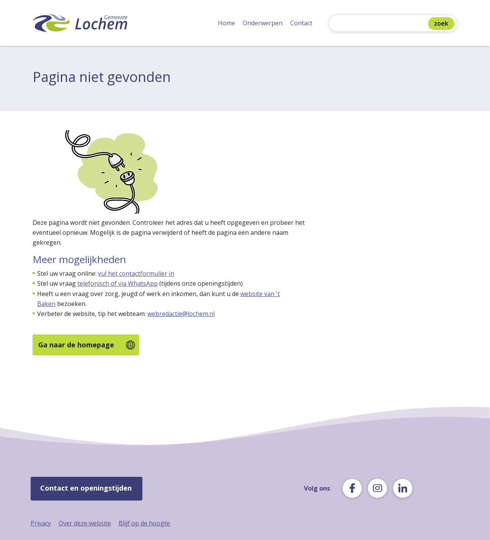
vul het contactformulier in (136, 273)
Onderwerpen (263, 23)
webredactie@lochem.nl (181, 313)
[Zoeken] (380, 24)
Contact (301, 23)
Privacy (41, 523)
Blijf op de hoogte (144, 523)
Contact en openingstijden (86, 488)
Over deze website (85, 523)
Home (226, 23)
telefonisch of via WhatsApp (117, 283)
